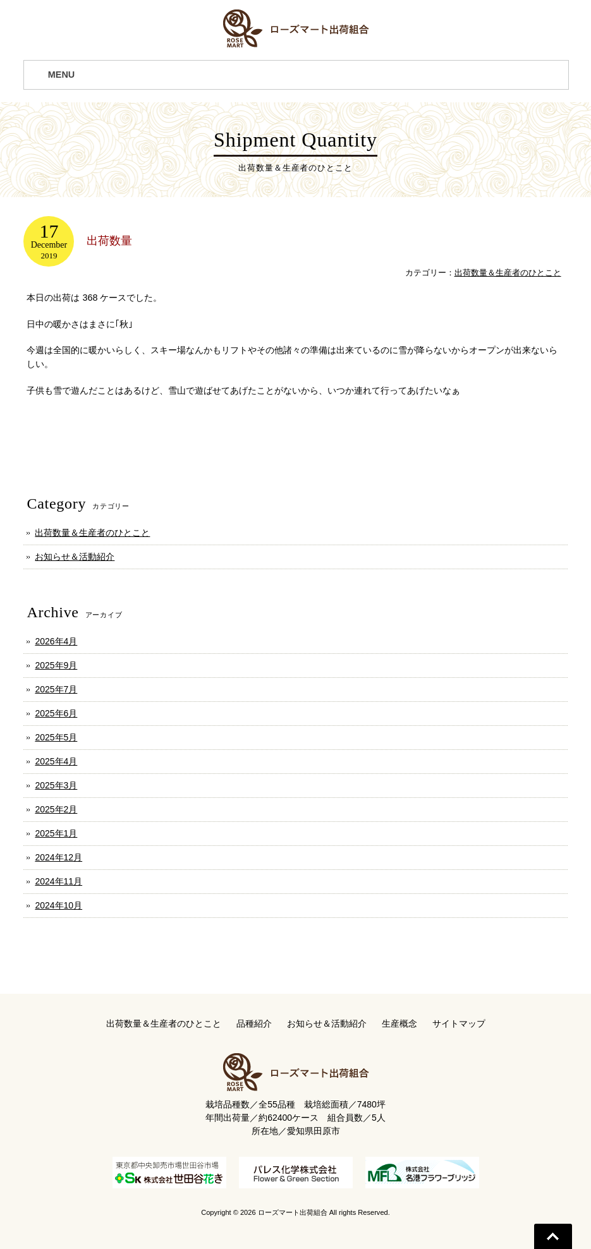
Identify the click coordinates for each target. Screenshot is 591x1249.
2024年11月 (58, 881)
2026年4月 (56, 641)
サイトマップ (458, 1023)
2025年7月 (56, 689)
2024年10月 (58, 905)
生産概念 (399, 1023)
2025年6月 (56, 713)
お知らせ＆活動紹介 (74, 557)
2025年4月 (56, 761)
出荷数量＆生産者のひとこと (507, 272)
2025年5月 (56, 737)
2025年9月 (56, 665)
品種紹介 (254, 1023)
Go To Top (553, 1236)
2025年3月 (56, 785)
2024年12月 (58, 857)
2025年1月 (56, 833)
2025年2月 (56, 809)
